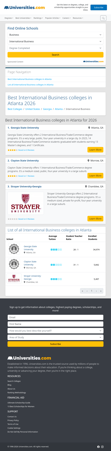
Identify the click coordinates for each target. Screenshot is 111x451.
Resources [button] (77, 18)
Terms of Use (13, 424)
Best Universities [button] (22, 18)
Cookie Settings (14, 428)
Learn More (95, 149)
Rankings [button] (37, 18)
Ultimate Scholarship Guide (19, 402)
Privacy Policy (13, 420)
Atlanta (59, 109)
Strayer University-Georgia (26, 186)
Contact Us (12, 416)
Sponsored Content (15, 62)
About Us (11, 389)
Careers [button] (66, 18)
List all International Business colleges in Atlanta (30, 84)
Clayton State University (25, 160)
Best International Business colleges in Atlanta (30, 79)
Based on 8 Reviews (26, 150)
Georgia (47, 109)
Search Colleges (14, 381)
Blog (9, 385)
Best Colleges (15, 109)
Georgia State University (25, 127)
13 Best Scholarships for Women (21, 406)
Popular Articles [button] (52, 18)
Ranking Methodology (17, 392)
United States (32, 109)
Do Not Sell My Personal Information (23, 432)
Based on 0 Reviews (26, 219)
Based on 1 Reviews (26, 176)
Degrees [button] (8, 18)
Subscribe (98, 7)
